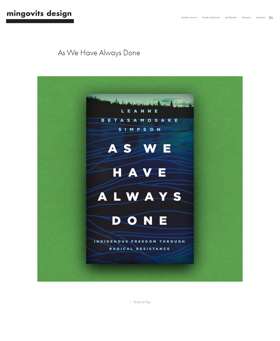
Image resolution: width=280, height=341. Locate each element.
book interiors (211, 17)
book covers (189, 17)
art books (231, 17)
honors (246, 17)
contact (260, 17)
